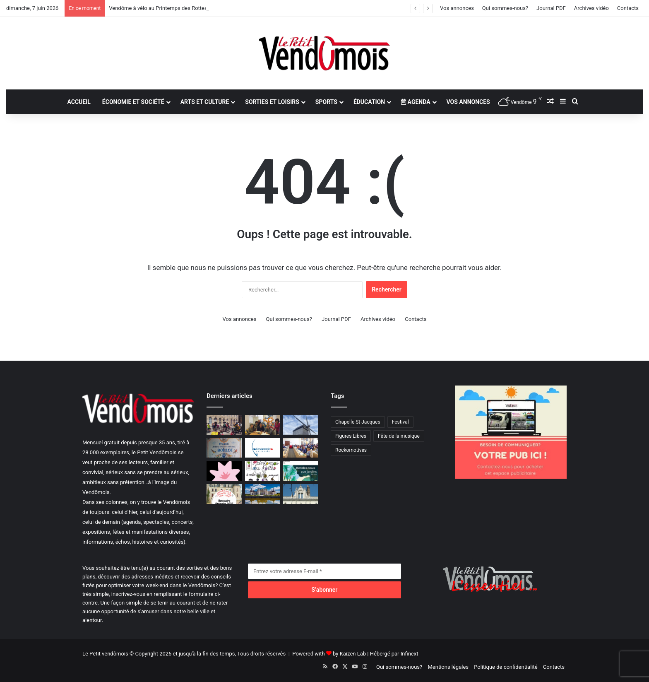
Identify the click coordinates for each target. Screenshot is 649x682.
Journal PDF (551, 8)
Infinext (409, 654)
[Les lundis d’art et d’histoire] (300, 494)
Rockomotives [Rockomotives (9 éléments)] (351, 450)
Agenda (415, 102)
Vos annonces (457, 8)
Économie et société (133, 102)
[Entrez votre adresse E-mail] (324, 571)
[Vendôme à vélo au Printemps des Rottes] (224, 425)
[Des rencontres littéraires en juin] (224, 494)
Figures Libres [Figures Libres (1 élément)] (350, 436)
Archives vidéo (591, 8)
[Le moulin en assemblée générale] (300, 425)
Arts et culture (204, 102)
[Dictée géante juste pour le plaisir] (262, 425)
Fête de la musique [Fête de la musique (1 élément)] (399, 436)
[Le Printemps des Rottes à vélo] (262, 471)
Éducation (369, 102)
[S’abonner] (324, 589)
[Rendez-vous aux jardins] (300, 471)
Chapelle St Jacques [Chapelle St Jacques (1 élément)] (357, 422)
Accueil (78, 102)
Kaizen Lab (353, 654)
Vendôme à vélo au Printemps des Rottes (158, 8)
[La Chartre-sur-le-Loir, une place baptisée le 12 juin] (224, 448)
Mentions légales (448, 667)
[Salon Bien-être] (224, 471)
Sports (326, 102)
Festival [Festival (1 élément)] (400, 422)
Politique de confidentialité (505, 667)
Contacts (628, 8)
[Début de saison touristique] (262, 494)
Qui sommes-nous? (505, 8)
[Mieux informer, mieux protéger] (262, 448)
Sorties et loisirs (272, 102)
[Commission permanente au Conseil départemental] (300, 448)
